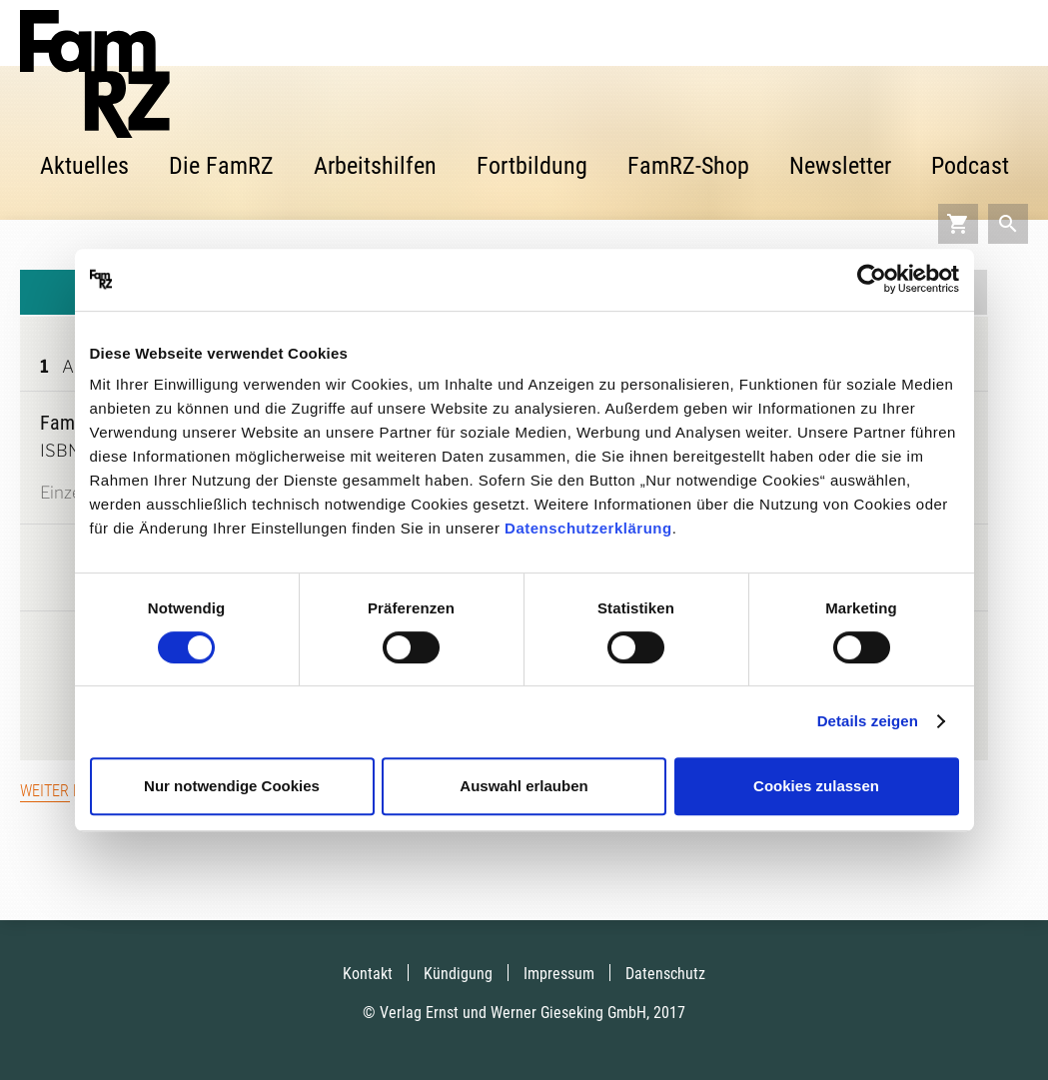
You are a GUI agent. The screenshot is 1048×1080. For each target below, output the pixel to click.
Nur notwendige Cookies (232, 785)
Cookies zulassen (816, 785)
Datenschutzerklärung (588, 528)
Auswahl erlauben (523, 785)
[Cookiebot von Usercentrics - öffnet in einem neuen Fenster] (871, 280)
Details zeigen (867, 720)
